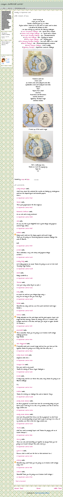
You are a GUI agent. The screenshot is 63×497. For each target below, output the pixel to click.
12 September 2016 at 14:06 (24, 198)
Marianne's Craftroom (22, 212)
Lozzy (18, 292)
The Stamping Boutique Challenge (29, 41)
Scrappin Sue (20, 365)
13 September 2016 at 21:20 (24, 361)
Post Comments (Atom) (42, 493)
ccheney (18, 460)
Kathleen (18, 233)
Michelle (18, 303)
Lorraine (18, 250)
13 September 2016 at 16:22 (24, 351)
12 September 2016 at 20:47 (24, 257)
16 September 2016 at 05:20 (24, 410)
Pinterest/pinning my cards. (20, 8)
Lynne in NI (19, 451)
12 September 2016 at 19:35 (24, 228)
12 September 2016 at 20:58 (24, 269)
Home (4, 8)
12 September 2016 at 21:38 (24, 278)
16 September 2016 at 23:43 (24, 447)
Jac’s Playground (21, 344)
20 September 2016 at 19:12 (24, 477)
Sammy (18, 439)
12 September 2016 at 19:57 (24, 246)
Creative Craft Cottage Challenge (30, 33)
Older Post (57, 488)
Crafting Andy (20, 261)
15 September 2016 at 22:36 (24, 397)
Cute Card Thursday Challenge (31, 35)
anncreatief (19, 330)
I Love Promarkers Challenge (30, 32)
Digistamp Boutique (28, 47)
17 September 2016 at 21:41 (24, 456)
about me (10, 8)
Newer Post (18, 488)
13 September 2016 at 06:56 (24, 299)
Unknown (18, 315)
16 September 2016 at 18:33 (24, 435)
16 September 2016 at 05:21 (24, 424)
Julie (17, 221)
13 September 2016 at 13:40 (24, 340)
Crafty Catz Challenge (30, 37)
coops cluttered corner (12, 4)
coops (8, 59)
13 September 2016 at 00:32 (24, 288)
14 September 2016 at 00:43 (24, 372)
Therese (18, 282)
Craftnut (18, 391)
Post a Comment (20, 481)
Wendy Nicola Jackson (22, 401)
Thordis (18, 428)
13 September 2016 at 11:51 (24, 326)
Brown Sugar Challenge (32, 39)
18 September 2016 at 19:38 (24, 468)
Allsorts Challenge (27, 43)
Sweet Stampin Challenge (33, 45)
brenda (18, 376)
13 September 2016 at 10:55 (24, 311)
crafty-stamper (20, 189)
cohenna (18, 472)
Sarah (18, 273)
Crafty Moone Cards (22, 355)
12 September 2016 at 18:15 (24, 208)
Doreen (18, 202)
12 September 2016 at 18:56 (24, 217)
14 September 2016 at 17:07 (24, 387)
